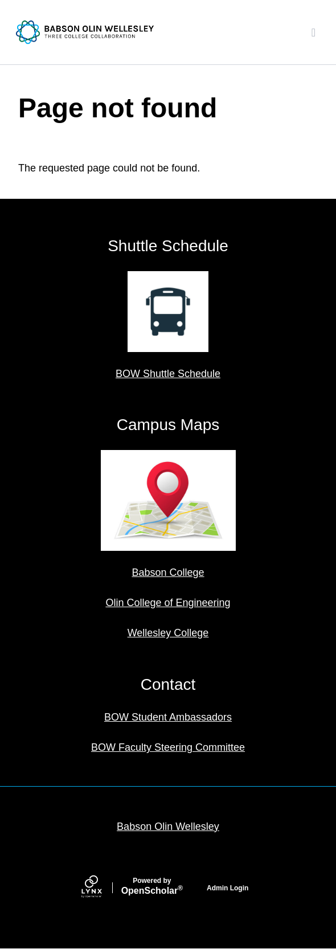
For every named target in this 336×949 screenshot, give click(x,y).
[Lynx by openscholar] (101, 888)
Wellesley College (168, 633)
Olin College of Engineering (167, 602)
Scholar (152, 886)
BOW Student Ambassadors (168, 717)
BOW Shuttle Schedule (168, 373)
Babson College (168, 572)
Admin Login (227, 888)
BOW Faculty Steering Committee (168, 747)
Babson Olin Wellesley (168, 826)
